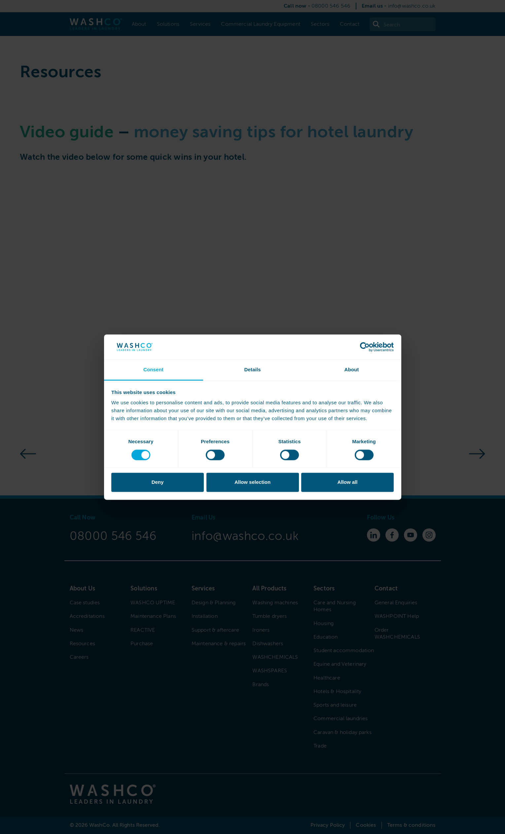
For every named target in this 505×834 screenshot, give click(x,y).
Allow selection (252, 482)
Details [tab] (252, 370)
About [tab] (351, 370)
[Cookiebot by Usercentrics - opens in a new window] (365, 347)
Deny (158, 482)
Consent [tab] (153, 370)
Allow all (348, 482)
